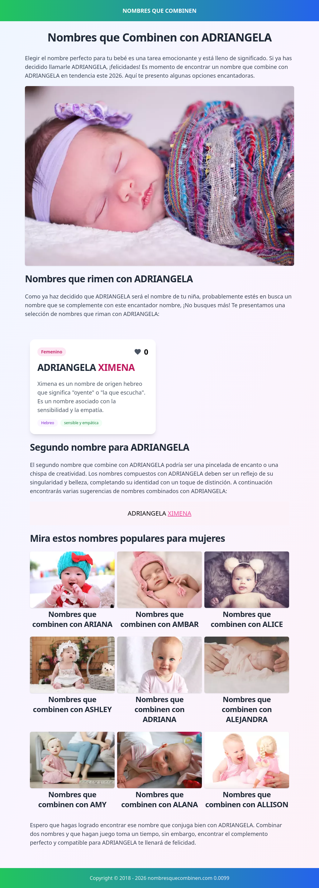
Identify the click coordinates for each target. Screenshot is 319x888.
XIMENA (116, 367)
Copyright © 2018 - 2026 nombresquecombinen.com (151, 878)
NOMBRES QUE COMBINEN (159, 10)
